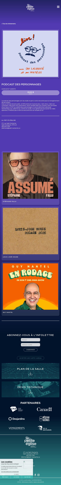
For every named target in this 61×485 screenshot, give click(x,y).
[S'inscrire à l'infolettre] (30, 349)
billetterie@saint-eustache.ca (11, 128)
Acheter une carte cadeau (30, 358)
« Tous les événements (9, 23)
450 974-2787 (6, 126)
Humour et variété (9, 89)
